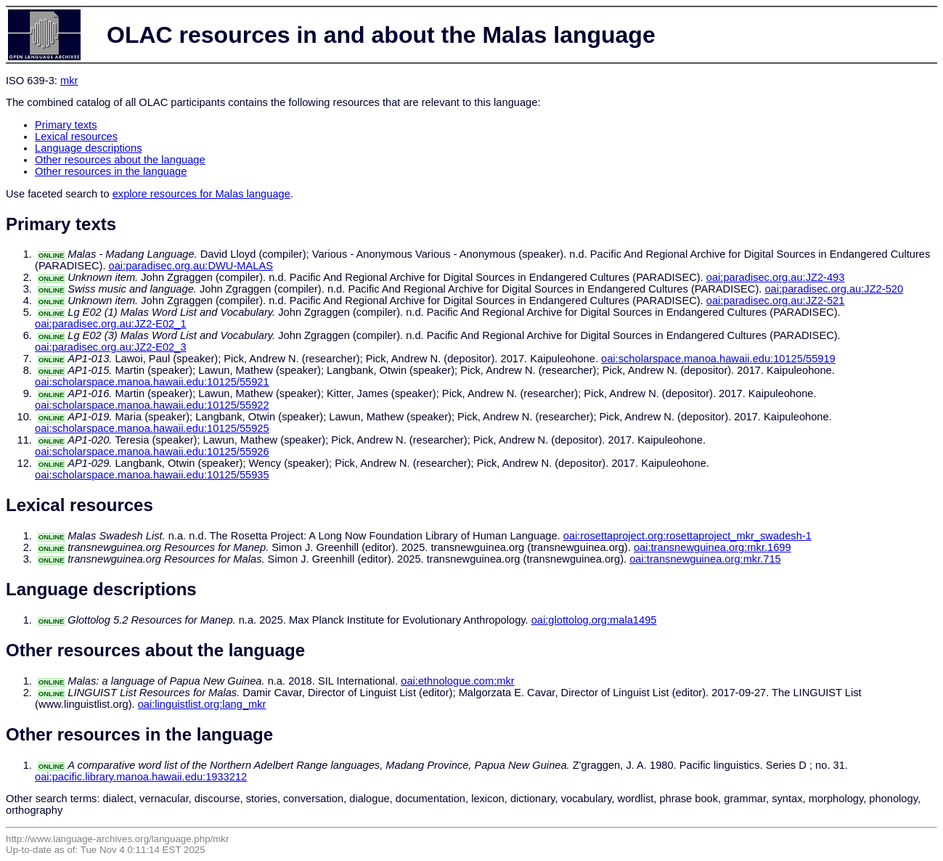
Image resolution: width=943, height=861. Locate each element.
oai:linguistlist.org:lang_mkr (202, 704)
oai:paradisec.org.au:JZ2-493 (775, 277)
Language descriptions (88, 148)
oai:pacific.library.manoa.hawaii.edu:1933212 (141, 777)
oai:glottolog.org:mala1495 (594, 620)
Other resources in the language (111, 171)
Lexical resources (76, 136)
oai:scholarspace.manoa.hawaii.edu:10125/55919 (718, 358)
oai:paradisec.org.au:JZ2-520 (833, 289)
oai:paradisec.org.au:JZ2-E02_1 (111, 324)
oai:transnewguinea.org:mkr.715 (705, 559)
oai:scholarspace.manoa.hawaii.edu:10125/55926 (152, 451)
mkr (69, 80)
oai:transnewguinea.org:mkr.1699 (712, 547)
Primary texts (66, 125)
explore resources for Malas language (201, 194)
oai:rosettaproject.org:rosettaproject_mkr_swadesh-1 (687, 536)
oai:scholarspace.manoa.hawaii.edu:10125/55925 (152, 428)
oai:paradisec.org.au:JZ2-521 (775, 300)
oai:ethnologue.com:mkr (457, 681)
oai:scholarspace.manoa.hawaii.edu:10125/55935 (152, 475)
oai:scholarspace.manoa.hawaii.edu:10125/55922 (152, 405)
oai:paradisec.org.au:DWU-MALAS (191, 266)
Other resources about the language (120, 160)
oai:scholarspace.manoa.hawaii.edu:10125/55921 (152, 382)
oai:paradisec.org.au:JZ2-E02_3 (111, 347)
